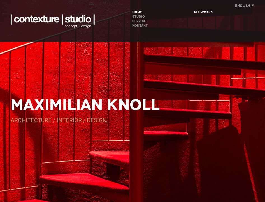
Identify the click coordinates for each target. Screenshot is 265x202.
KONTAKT (140, 25)
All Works (203, 12)
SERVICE (139, 21)
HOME (137, 12)
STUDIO (138, 16)
